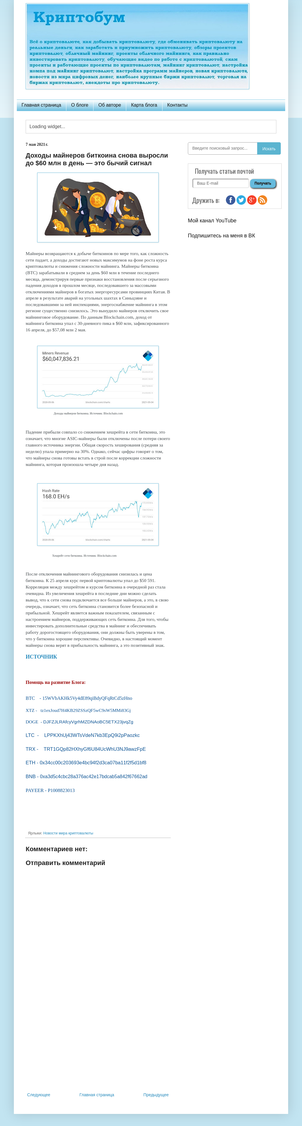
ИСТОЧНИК (41, 657)
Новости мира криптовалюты (68, 833)
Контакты (177, 105)
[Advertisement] (98, 1042)
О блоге (79, 105)
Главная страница (41, 105)
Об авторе (109, 105)
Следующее (38, 1094)
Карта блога (144, 105)
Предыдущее (156, 1094)
